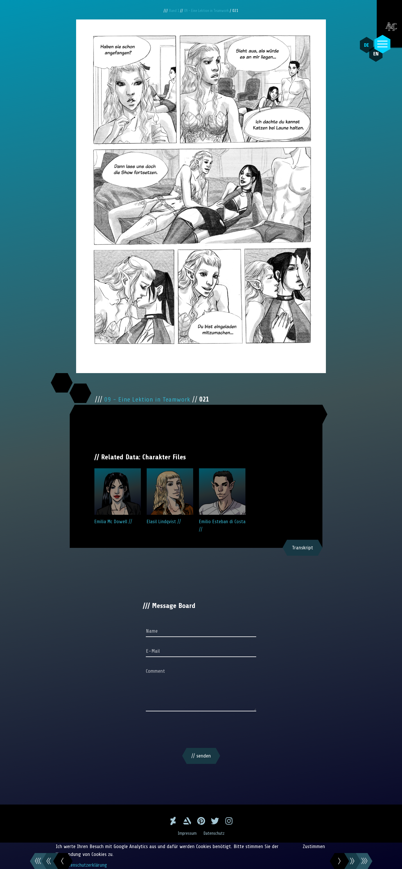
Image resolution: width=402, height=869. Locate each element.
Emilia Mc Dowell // (117, 496)
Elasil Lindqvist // (170, 496)
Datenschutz (215, 833)
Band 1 (172, 10)
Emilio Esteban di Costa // (222, 500)
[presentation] (201, 730)
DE (364, 45)
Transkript (302, 547)
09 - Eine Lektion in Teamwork (207, 10)
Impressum (186, 833)
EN (371, 58)
